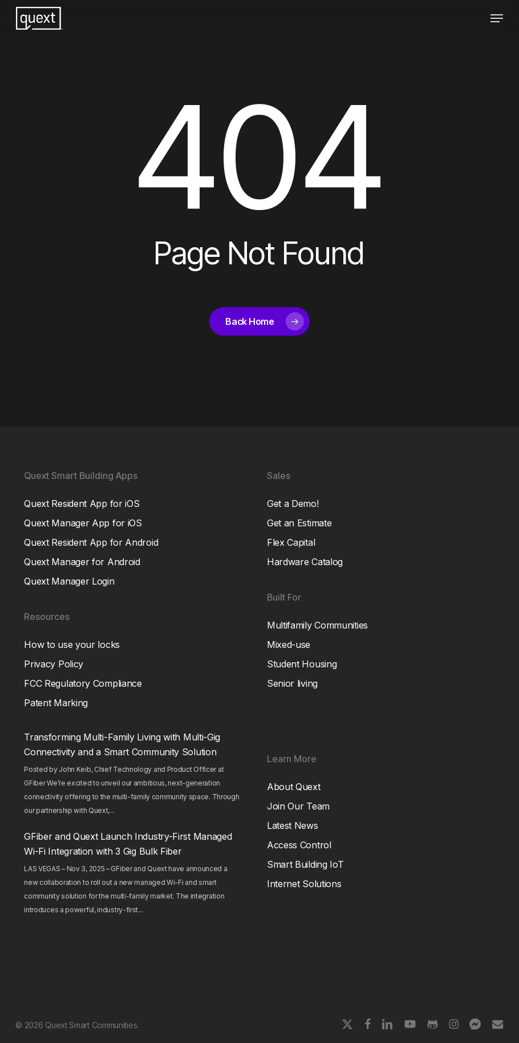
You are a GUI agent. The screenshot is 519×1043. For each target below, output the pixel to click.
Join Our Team (298, 806)
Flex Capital (291, 542)
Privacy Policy (53, 664)
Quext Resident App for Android (91, 542)
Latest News (292, 825)
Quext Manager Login (69, 581)
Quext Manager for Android (82, 561)
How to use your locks (72, 644)
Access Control (299, 845)
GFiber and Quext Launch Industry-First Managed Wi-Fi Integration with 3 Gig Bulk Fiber (128, 844)
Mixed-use (288, 644)
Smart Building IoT (305, 864)
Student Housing (302, 664)
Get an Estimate (299, 523)
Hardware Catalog (305, 561)
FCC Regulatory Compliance (83, 683)
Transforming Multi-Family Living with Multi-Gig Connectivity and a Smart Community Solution (122, 744)
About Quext (294, 786)
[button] (496, 18)
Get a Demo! (293, 503)
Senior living (292, 683)
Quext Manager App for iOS (83, 523)
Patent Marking (56, 702)
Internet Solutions (304, 883)
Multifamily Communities (317, 625)
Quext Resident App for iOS (81, 503)
